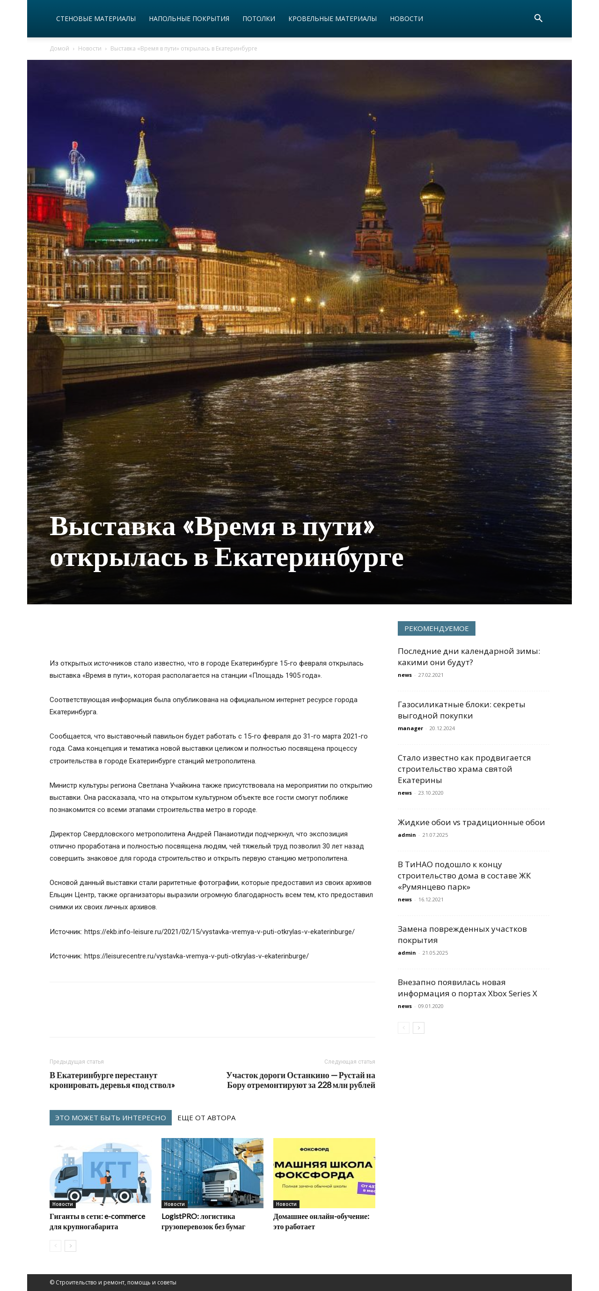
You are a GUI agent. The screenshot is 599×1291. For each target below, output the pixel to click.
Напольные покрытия (189, 18)
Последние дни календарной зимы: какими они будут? (469, 656)
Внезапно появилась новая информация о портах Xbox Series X (467, 988)
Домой (59, 48)
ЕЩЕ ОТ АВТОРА (206, 1117)
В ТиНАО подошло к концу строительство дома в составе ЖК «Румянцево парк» (464, 875)
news (405, 674)
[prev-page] (55, 1246)
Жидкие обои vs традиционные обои (471, 822)
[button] (538, 19)
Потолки (258, 18)
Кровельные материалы (332, 18)
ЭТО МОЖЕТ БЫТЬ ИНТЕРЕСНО (110, 1117)
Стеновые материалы (96, 18)
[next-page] (70, 1246)
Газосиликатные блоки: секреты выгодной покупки (462, 710)
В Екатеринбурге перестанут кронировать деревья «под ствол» (112, 1080)
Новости (406, 18)
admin (407, 834)
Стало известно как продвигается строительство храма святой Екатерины (464, 768)
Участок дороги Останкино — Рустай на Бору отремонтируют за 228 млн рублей (300, 1080)
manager (410, 728)
